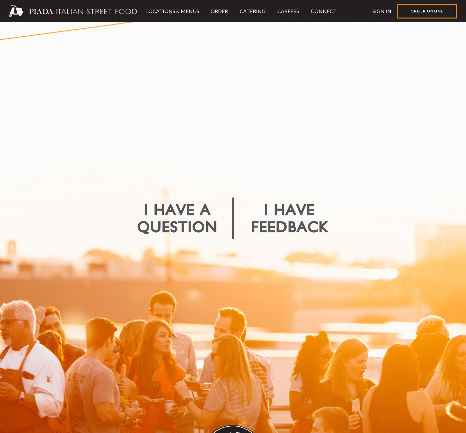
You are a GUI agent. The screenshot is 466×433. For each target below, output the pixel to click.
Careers (288, 11)
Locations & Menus (172, 11)
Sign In (381, 11)
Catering (253, 11)
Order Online (426, 11)
